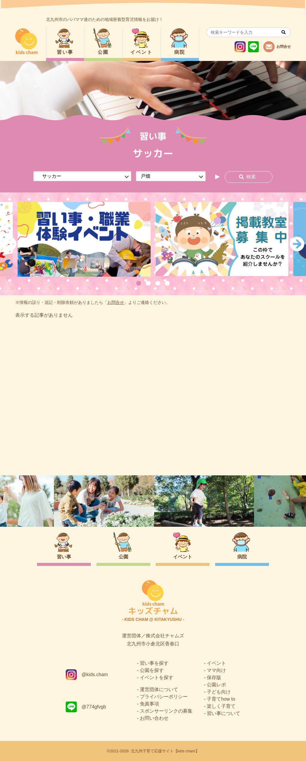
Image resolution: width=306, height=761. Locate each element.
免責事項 (149, 703)
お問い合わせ (154, 718)
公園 (103, 52)
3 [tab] (157, 283)
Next (297, 244)
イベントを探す (156, 677)
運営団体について (159, 689)
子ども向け (219, 691)
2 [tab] (148, 283)
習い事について (223, 713)
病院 (179, 52)
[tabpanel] (84, 239)
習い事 (65, 52)
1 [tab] (138, 283)
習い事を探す (154, 663)
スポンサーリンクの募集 (166, 710)
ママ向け (216, 670)
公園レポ (216, 684)
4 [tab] (167, 283)
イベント (141, 52)
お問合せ (115, 302)
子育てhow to (221, 699)
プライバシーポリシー (164, 696)
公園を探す (152, 670)
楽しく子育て (221, 706)
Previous (8, 244)
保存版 (214, 677)
